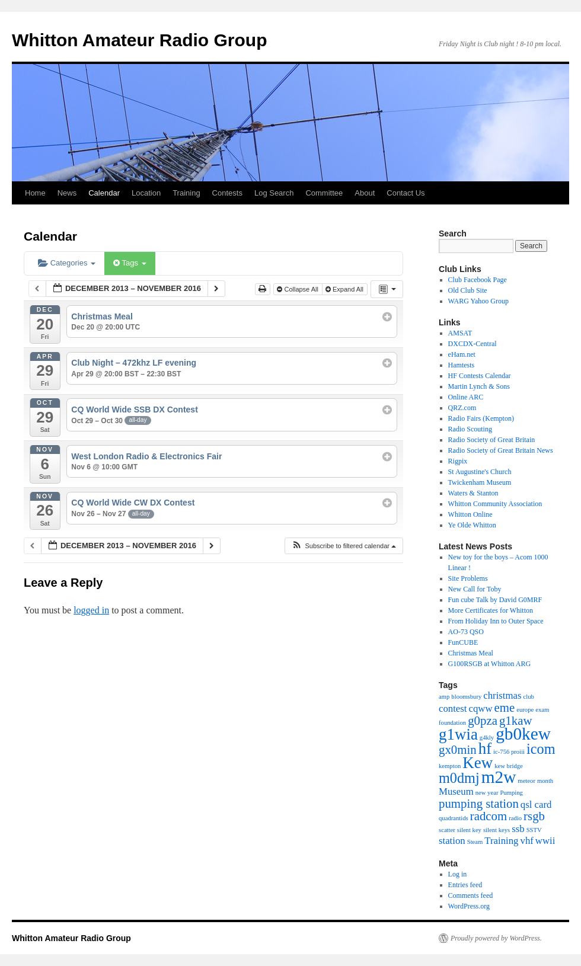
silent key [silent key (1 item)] (469, 830)
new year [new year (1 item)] (487, 792)
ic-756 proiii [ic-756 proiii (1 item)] (509, 752)
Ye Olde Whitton (472, 525)
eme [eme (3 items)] (504, 707)
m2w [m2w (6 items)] (498, 776)
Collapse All (298, 289)
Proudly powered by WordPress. (496, 938)
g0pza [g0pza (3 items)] (482, 721)
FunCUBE (463, 642)
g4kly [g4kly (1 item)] (487, 737)
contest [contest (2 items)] (453, 708)
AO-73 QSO (466, 632)
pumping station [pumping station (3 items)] (479, 804)
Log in (457, 874)
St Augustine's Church (480, 472)
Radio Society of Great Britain (491, 440)
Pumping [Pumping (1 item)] (511, 792)
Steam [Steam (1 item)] (475, 842)
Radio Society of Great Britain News (500, 450)
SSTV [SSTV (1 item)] (534, 830)
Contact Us (405, 192)
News (67, 192)
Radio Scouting (470, 429)
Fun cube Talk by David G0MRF (495, 600)
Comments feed (470, 895)
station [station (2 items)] (452, 840)
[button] (343, 546)
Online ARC (466, 397)
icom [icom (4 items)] (540, 749)
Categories (66, 262)
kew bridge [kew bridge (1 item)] (508, 766)
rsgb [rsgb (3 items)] (534, 816)
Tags (129, 262)
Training (186, 192)
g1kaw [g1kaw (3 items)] (515, 721)
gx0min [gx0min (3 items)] (458, 750)
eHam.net (461, 354)
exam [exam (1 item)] (542, 709)
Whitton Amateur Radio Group (139, 40)
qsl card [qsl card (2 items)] (536, 804)
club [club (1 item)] (528, 696)
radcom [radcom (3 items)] (488, 816)
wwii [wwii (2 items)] (545, 840)
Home (35, 192)
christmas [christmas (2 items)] (502, 695)
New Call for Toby (475, 589)
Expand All (345, 289)
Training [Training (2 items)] (501, 840)
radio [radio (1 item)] (515, 818)
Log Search (274, 192)
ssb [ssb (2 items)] (518, 828)
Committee (324, 192)
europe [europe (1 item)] (525, 709)
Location (146, 192)
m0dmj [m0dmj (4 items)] (459, 778)
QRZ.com (462, 408)
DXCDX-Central (472, 344)
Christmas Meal (470, 653)
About (365, 192)
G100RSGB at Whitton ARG (489, 664)
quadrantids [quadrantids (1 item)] (453, 818)
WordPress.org (469, 906)
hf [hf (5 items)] (484, 748)
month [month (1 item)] (545, 781)
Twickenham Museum (480, 482)
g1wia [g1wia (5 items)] (458, 734)
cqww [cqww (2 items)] (481, 708)
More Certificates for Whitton (490, 610)
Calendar (104, 192)
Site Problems (468, 578)
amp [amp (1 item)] (444, 696)
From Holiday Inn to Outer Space (496, 621)
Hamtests (461, 365)
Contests (227, 192)
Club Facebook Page (477, 280)
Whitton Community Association (495, 504)
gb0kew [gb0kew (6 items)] (523, 733)
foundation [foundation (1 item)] (452, 722)
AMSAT (460, 333)
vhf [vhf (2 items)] (527, 840)
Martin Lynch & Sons (479, 386)
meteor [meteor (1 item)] (526, 781)
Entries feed (465, 885)
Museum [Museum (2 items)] (456, 791)
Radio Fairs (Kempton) (481, 418)
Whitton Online (470, 514)
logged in (91, 610)
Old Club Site (467, 290)
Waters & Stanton (473, 493)
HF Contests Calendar (479, 376)
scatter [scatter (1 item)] (447, 830)
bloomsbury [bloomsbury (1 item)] (466, 696)
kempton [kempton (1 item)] (450, 766)
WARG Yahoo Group (478, 301)
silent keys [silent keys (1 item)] (496, 830)
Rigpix (458, 461)
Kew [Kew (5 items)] (477, 763)
